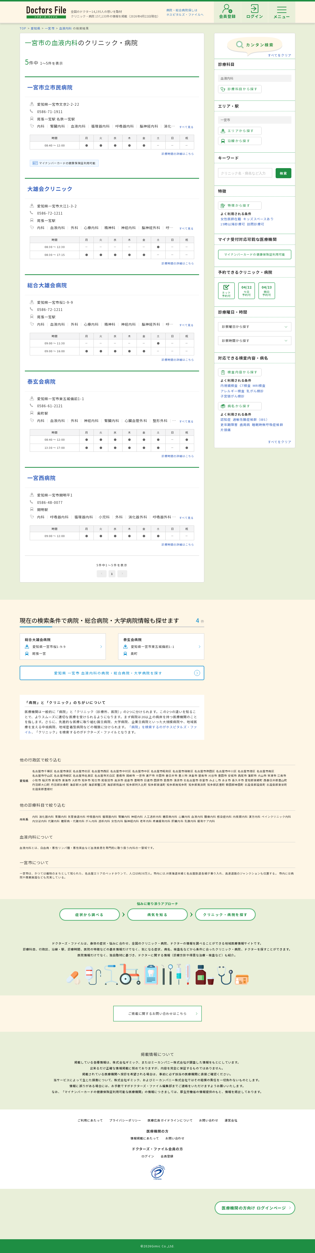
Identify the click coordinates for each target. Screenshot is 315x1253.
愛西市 (168, 780)
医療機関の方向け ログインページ (254, 1208)
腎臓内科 (124, 816)
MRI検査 (259, 385)
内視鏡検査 (229, 385)
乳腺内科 (190, 821)
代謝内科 (54, 821)
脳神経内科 (131, 821)
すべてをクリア (279, 55)
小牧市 (36, 780)
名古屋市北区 (82, 771)
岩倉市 (128, 780)
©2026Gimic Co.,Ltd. (157, 1246)
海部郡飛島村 (116, 785)
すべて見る (186, 127)
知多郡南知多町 (177, 785)
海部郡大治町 (79, 785)
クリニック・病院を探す (225, 914)
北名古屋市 (191, 780)
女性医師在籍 (230, 219)
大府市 (76, 780)
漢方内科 (255, 816)
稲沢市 (46, 780)
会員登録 (167, 1156)
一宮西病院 (41, 477)
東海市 (66, 780)
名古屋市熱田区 (204, 771)
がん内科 (91, 821)
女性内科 (117, 821)
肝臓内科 (177, 821)
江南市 (281, 775)
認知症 (225, 419)
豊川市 (182, 775)
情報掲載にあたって (144, 1138)
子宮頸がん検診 (232, 396)
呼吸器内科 (94, 816)
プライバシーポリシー (125, 1120)
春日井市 (171, 775)
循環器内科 (109, 816)
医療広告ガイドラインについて (170, 1120)
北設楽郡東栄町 (277, 785)
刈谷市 (212, 775)
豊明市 (138, 780)
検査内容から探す (239, 372)
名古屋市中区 (141, 771)
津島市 (193, 775)
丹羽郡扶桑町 (60, 785)
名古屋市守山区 (42, 775)
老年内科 (146, 821)
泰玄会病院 (41, 381)
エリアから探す (237, 130)
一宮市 (49, 28)
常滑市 (272, 775)
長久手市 (238, 780)
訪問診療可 (255, 224)
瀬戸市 (150, 775)
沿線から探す (235, 140)
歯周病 (245, 424)
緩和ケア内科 (206, 821)
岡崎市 (130, 775)
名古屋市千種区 (42, 771)
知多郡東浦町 (157, 785)
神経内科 (137, 816)
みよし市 (215, 780)
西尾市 (242, 775)
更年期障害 (229, 424)
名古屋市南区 (265, 771)
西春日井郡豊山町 (275, 780)
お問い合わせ (208, 1120)
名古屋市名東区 (83, 775)
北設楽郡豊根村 (42, 789)
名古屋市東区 (63, 771)
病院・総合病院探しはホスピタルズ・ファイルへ (185, 12)
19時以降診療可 (232, 224)
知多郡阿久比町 (136, 785)
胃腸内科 (61, 816)
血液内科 (65, 28)
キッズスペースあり (258, 219)
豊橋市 (120, 775)
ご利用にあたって (90, 1120)
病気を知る (157, 914)
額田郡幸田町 (235, 785)
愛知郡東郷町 (254, 780)
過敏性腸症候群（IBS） (251, 419)
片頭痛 (225, 429)
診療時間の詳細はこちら (178, 154)
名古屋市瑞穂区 (183, 771)
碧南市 (202, 775)
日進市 (148, 780)
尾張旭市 (107, 780)
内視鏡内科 (240, 816)
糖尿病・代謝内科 (73, 821)
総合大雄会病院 (47, 285)
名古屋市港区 (246, 771)
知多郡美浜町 (197, 785)
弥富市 (203, 780)
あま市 (226, 780)
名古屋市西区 (100, 771)
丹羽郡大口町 (41, 785)
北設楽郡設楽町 (255, 785)
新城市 (56, 780)
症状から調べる (89, 914)
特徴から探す (235, 205)
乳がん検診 (255, 391)
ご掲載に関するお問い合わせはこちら (157, 1013)
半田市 (160, 775)
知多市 (86, 780)
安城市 (232, 775)
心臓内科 (184, 816)
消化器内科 (46, 816)
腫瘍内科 (210, 816)
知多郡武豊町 (216, 785)
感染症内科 (224, 816)
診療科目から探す (239, 89)
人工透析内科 (153, 816)
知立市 (96, 780)
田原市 (158, 780)
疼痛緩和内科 (162, 821)
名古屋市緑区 (63, 775)
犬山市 (262, 775)
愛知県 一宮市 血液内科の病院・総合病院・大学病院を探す (108, 672)
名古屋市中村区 (120, 771)
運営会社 (231, 1120)
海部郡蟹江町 (97, 785)
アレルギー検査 (232, 391)
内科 (35, 816)
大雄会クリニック (50, 188)
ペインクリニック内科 (276, 816)
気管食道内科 (77, 816)
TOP (23, 28)
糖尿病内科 (170, 816)
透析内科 (104, 821)
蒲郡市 (252, 775)
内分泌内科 (39, 821)
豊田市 (222, 775)
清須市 (178, 780)
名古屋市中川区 (226, 771)
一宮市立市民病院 (50, 87)
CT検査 (245, 385)
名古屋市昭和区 (161, 771)
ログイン (148, 1156)
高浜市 (118, 780)
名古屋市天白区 (104, 775)
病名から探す (235, 406)
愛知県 (35, 28)
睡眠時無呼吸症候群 (267, 424)
